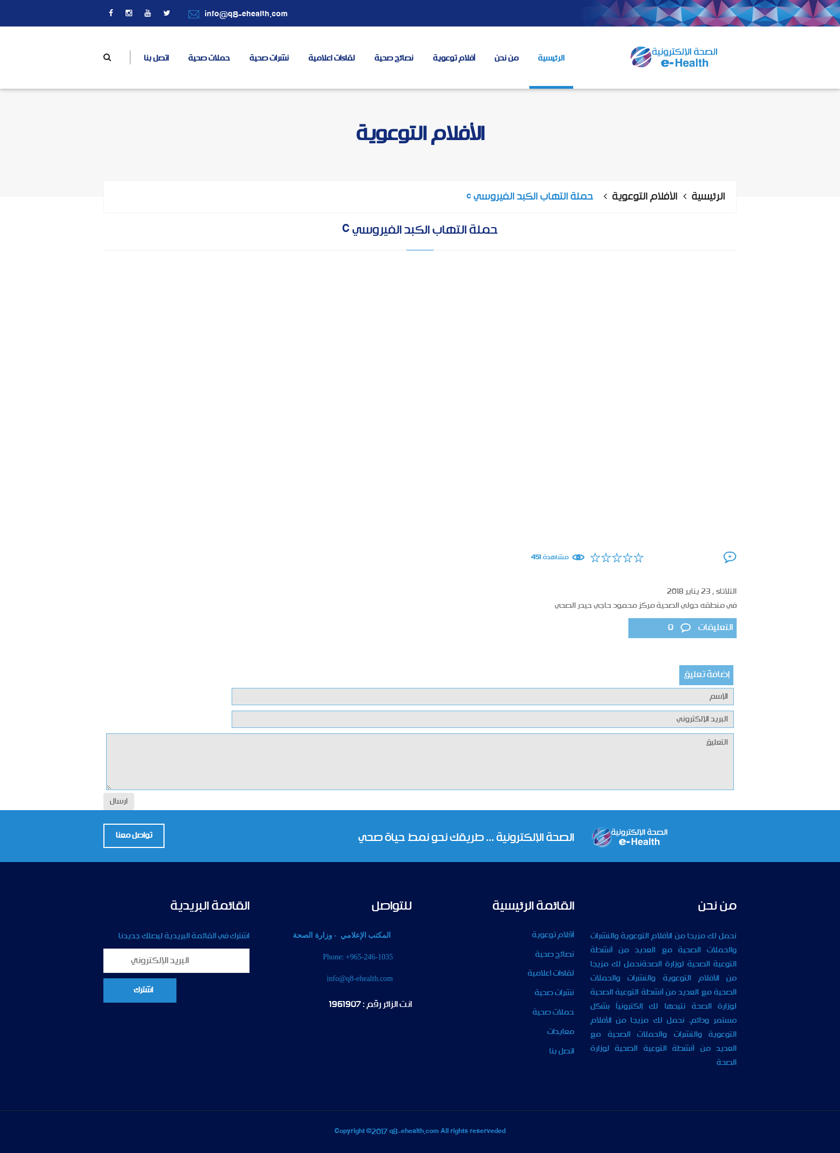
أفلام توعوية (454, 58)
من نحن (507, 58)
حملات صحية (209, 58)
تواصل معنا (134, 835)
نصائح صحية (394, 58)
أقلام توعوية (553, 935)
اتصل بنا (156, 58)
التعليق (420, 761)
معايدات (560, 1031)
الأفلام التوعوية (645, 197)
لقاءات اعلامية (332, 58)
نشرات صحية (269, 58)
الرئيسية (551, 58)
